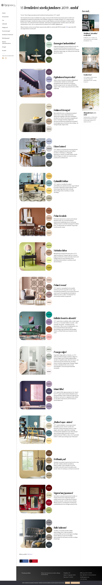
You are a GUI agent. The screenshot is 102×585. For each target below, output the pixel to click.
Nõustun (67, 582)
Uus (3, 20)
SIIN (67, 27)
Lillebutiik (4, 24)
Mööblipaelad (5, 38)
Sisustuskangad (6, 31)
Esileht (3, 13)
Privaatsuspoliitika (26, 573)
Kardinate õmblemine (7, 34)
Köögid (4, 47)
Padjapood (5, 27)
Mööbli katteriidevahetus (6, 42)
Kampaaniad (5, 16)
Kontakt (4, 50)
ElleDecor (29, 554)
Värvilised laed (88, 75)
